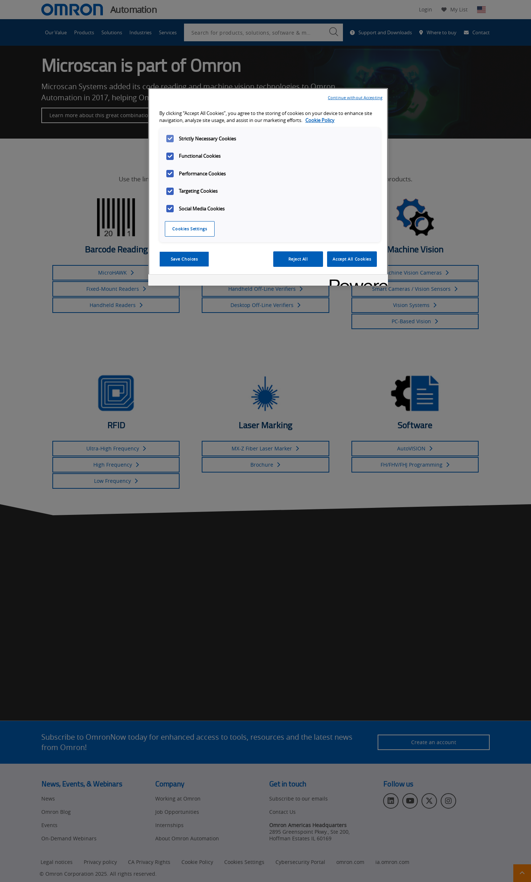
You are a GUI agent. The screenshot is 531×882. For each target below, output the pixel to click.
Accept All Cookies (352, 259)
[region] (268, 187)
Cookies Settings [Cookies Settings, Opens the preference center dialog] (189, 228)
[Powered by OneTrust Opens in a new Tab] (356, 281)
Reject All (298, 259)
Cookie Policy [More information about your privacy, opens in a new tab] (319, 120)
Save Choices (184, 259)
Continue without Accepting (355, 97)
